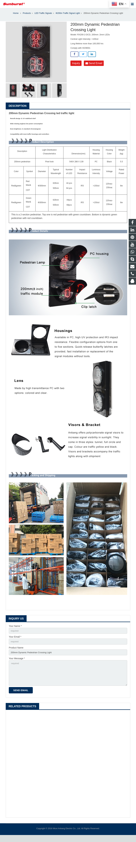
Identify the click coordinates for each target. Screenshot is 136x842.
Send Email (93, 67)
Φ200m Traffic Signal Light (68, 17)
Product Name (16, 652)
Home (16, 17)
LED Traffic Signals (43, 17)
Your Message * (17, 663)
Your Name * (15, 629)
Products (27, 17)
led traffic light (65, 117)
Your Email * (15, 641)
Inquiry (76, 67)
